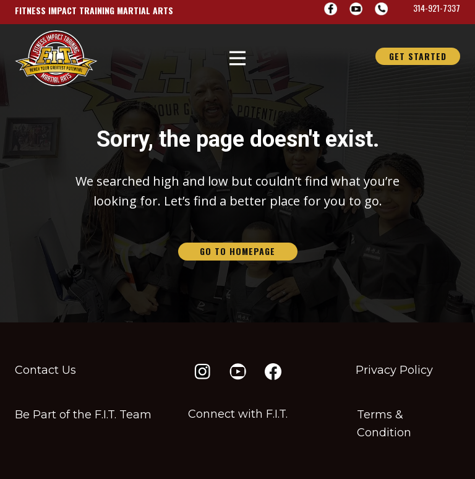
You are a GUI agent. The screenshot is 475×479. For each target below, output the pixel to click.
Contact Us (45, 370)
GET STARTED (418, 56)
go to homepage (237, 250)
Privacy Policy (394, 370)
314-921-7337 (436, 7)
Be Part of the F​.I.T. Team (83, 414)
